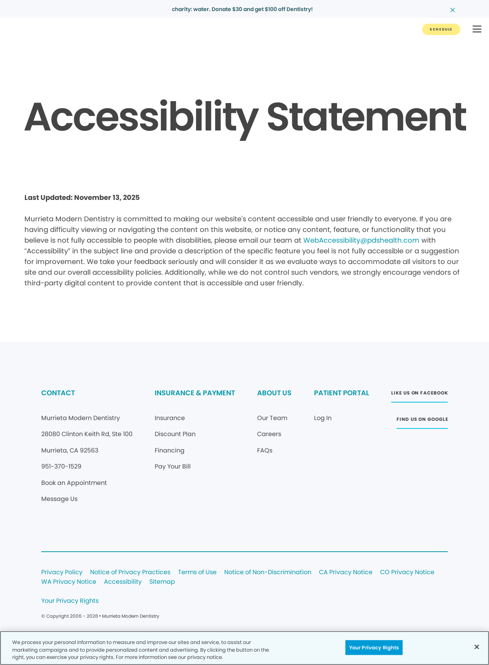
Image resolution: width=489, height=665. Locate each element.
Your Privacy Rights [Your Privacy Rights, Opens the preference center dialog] (374, 647)
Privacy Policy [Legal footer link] (62, 572)
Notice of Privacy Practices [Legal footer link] (130, 572)
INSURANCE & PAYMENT (195, 393)
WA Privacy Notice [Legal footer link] (68, 582)
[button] (477, 29)
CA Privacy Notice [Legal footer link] (345, 572)
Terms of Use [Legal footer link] (197, 572)
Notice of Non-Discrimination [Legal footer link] (267, 572)
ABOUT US (274, 393)
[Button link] (441, 29)
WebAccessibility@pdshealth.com (361, 240)
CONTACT (58, 393)
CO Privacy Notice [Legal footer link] (407, 572)
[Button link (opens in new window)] (419, 395)
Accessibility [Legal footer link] (123, 582)
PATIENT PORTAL (341, 393)
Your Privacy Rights (70, 601)
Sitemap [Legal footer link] (162, 582)
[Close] (476, 646)
